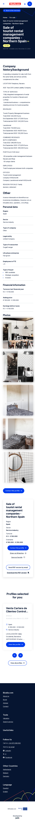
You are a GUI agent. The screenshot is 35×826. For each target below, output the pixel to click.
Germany (6, 776)
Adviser (5, 703)
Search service (8, 722)
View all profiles (16, 663)
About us (6, 696)
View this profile (14, 644)
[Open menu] (3, 4)
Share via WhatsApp (17, 553)
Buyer (5, 700)
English (5, 792)
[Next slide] (20, 655)
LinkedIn (8, 751)
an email (11, 747)
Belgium (5, 773)
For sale (12, 17)
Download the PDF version (17, 573)
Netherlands (7, 769)
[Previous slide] (14, 655)
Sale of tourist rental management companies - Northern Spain (15, 22)
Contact (5, 706)
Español (5, 788)
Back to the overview (13, 10)
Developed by (17, 817)
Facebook (8, 757)
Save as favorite (16, 557)
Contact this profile (12, 491)
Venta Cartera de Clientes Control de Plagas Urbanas (16, 610)
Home (5, 17)
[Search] (29, 4)
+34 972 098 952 (14, 743)
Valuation (6, 718)
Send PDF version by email (18, 567)
